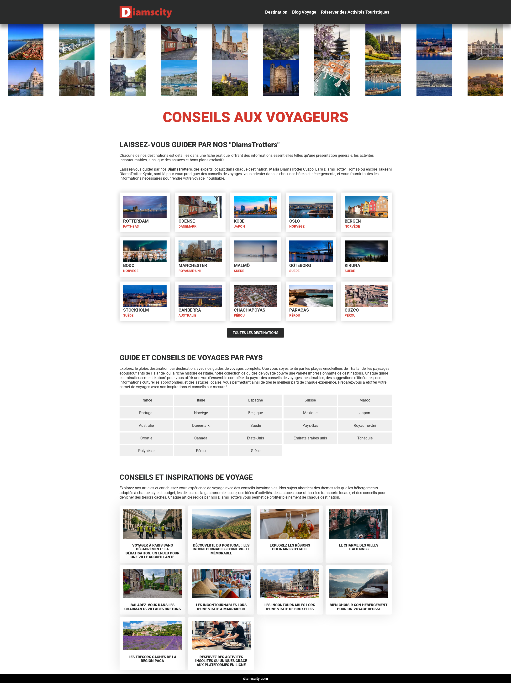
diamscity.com (255, 678)
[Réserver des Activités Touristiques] (355, 12)
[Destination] (276, 12)
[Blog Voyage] (304, 12)
